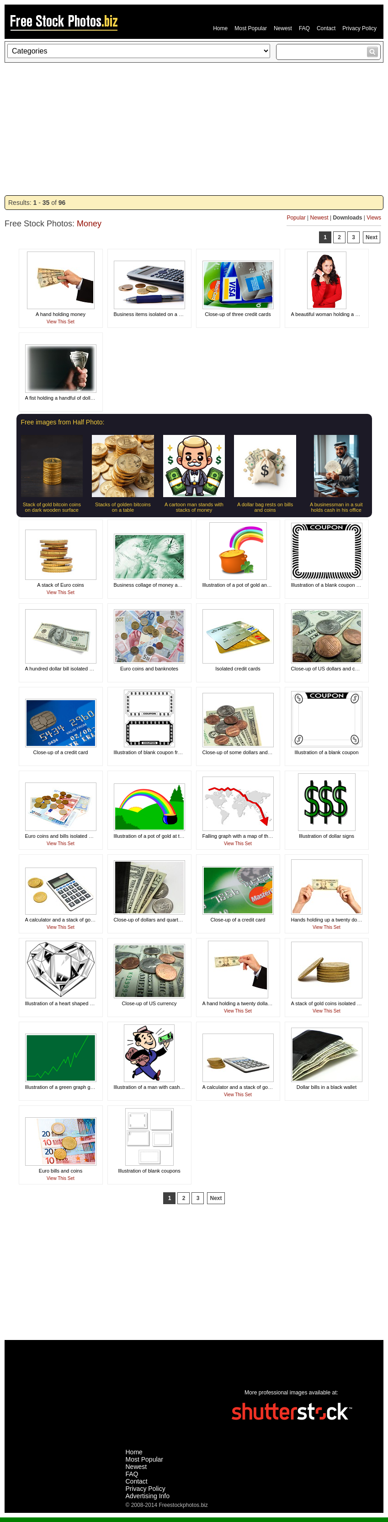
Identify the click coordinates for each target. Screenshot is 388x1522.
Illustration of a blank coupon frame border (338, 585)
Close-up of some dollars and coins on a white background (267, 752)
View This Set (60, 321)
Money (89, 223)
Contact (326, 28)
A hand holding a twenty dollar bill (239, 1003)
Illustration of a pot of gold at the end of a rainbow (169, 836)
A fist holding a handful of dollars (61, 398)
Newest (283, 28)
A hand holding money (60, 314)
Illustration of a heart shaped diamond (67, 1003)
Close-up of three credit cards (238, 314)
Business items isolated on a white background (166, 314)
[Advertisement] (194, 129)
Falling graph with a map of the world (243, 836)
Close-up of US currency (149, 1003)
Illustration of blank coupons (149, 1171)
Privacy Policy (359, 28)
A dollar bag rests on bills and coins (265, 507)
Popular (296, 217)
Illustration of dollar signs (326, 836)
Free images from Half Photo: (63, 422)
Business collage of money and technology (161, 585)
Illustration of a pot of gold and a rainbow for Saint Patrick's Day (273, 585)
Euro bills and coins (60, 1171)
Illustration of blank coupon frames (152, 752)
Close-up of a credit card (60, 752)
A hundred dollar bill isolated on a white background (82, 668)
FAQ (304, 28)
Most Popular (250, 28)
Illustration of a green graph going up (66, 1087)
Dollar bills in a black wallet (326, 1087)
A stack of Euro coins (60, 585)
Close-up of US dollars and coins (327, 668)
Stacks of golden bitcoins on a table (123, 507)
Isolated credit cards (237, 668)
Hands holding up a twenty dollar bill (331, 919)
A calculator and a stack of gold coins (66, 919)
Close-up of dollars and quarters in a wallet (161, 919)
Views (374, 217)
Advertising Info (148, 1496)
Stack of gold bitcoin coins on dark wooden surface (52, 507)
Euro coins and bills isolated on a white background (82, 836)
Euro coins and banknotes (149, 668)
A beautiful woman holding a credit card (335, 314)
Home (220, 28)
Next (371, 237)
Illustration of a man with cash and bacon (159, 1087)
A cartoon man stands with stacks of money (194, 507)
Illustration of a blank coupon (326, 752)
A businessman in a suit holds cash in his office (336, 507)
